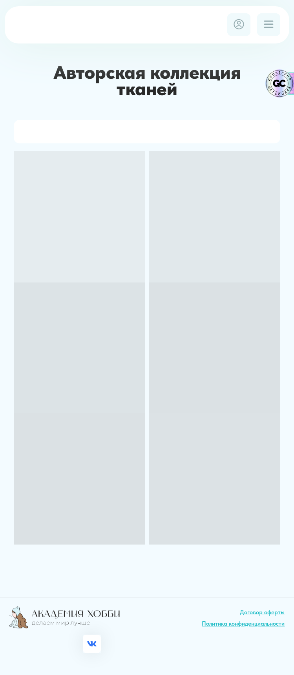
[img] (65, 24)
